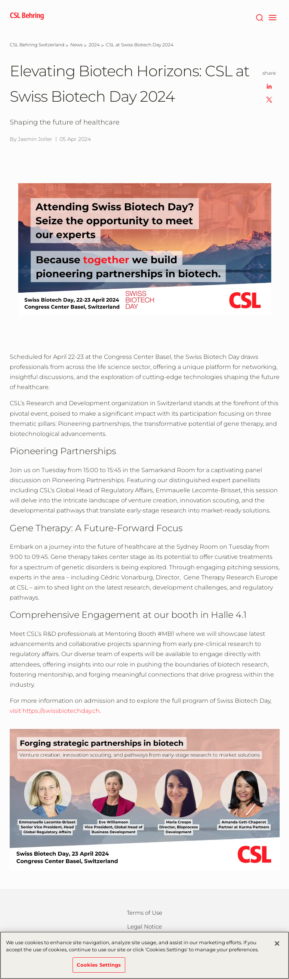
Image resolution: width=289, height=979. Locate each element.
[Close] (277, 946)
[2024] (94, 44)
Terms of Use (144, 912)
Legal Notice (144, 926)
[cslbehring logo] (27, 17)
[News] (76, 44)
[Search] (259, 17)
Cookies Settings (99, 967)
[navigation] (272, 17)
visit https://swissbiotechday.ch (55, 710)
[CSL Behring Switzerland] (37, 44)
